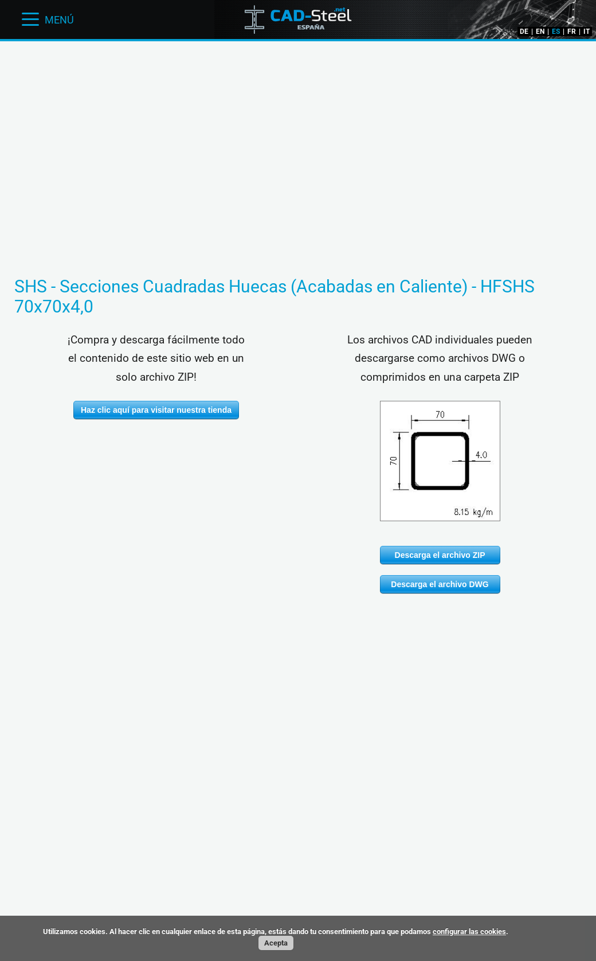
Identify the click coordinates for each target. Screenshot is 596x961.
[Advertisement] (298, 77)
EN (540, 32)
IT (586, 32)
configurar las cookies (469, 931)
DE (524, 32)
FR (571, 32)
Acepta (276, 943)
